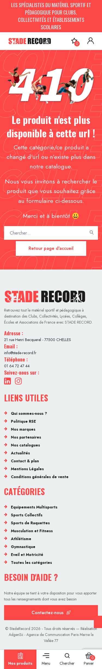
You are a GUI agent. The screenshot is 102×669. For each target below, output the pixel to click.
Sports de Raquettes (30, 523)
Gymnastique (23, 546)
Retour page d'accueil (51, 248)
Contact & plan (25, 461)
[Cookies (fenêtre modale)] (98, 622)
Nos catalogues (25, 445)
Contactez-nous (51, 612)
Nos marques (23, 429)
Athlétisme (21, 538)
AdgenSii (16, 634)
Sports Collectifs (26, 515)
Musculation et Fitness (32, 531)
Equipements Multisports (34, 507)
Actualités (20, 453)
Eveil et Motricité (27, 554)
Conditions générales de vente (40, 476)
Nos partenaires (26, 437)
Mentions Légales (27, 469)
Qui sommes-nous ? (29, 413)
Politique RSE (23, 421)
